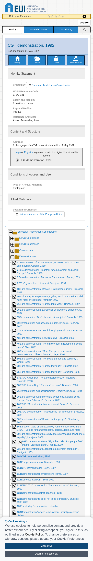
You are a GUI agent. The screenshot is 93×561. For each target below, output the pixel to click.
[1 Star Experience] (49, 16)
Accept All (46, 546)
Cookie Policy (34, 534)
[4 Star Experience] (60, 16)
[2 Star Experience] (53, 16)
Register (28, 152)
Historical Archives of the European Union (38, 214)
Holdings (13, 29)
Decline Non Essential (46, 553)
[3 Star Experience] (56, 16)
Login (84, 22)
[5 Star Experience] (63, 16)
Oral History (66, 29)
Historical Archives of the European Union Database (35, 8)
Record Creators (38, 29)
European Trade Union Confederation (49, 85)
